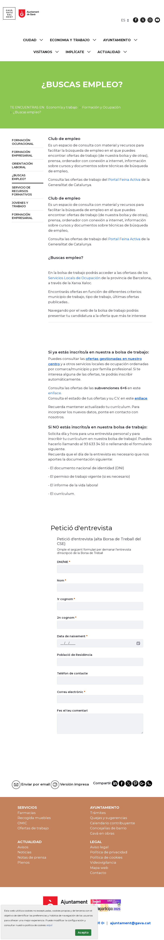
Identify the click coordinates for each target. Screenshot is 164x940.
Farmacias (27, 813)
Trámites (98, 813)
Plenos (24, 862)
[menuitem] (34, 40)
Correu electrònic (71, 692)
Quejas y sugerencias (108, 818)
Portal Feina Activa (124, 180)
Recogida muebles (34, 818)
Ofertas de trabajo (33, 828)
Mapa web (99, 868)
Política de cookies (106, 857)
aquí (49, 925)
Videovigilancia (103, 862)
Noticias (24, 852)
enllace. (55, 393)
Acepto (83, 932)
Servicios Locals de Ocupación (74, 278)
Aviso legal (99, 847)
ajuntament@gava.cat (130, 923)
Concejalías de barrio (108, 828)
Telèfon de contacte (72, 673)
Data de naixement (72, 636)
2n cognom (66, 617)
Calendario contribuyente (112, 823)
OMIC (22, 823)
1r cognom (66, 599)
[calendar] (138, 643)
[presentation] (87, 746)
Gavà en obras (102, 833)
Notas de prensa (32, 857)
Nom (61, 580)
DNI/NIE (63, 562)
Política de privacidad (108, 852)
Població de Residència (74, 655)
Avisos (23, 847)
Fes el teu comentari (72, 710)
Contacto (98, 873)
